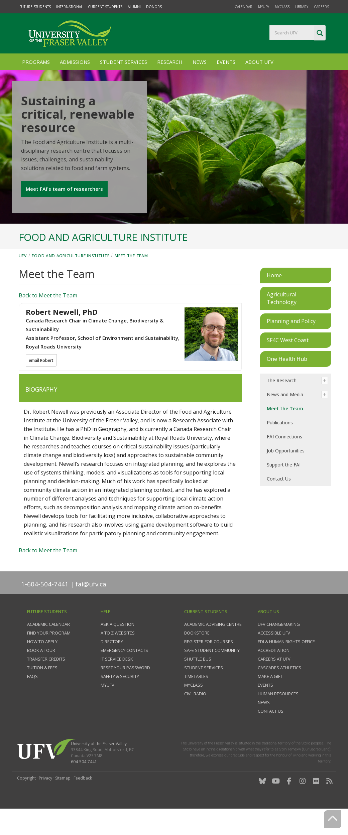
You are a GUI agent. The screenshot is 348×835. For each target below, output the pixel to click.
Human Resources (278, 717)
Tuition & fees (42, 691)
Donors (154, 6)
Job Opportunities (286, 473)
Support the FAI (284, 487)
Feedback (83, 801)
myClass (282, 6)
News (200, 61)
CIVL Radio (195, 717)
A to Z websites (118, 656)
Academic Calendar (48, 647)
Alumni (134, 6)
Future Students (35, 6)
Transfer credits (46, 682)
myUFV (263, 6)
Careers (321, 6)
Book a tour (41, 673)
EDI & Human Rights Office (286, 665)
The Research (282, 403)
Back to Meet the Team (48, 317)
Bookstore (197, 656)
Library (301, 6)
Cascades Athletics (279, 691)
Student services (203, 691)
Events (226, 61)
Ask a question (117, 647)
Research (170, 61)
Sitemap (63, 801)
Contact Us (279, 501)
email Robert (42, 384)
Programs (36, 61)
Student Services (123, 61)
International (69, 6)
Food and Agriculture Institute (70, 278)
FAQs (32, 699)
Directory (112, 665)
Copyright (26, 801)
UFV (23, 278)
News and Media (285, 417)
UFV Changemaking (279, 647)
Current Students (105, 6)
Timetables (196, 699)
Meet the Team (131, 278)
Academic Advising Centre (213, 647)
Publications (280, 445)
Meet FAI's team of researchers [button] (65, 201)
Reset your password (125, 691)
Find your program (49, 656)
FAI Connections (284, 459)
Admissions (75, 61)
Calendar (243, 6)
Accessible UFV (274, 656)
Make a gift (270, 699)
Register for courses (208, 665)
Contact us (270, 734)
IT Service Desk (117, 682)
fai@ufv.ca (91, 606)
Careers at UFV (274, 682)
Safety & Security (120, 699)
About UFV (259, 61)
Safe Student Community (212, 673)
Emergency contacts (124, 673)
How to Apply (42, 665)
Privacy (45, 801)
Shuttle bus (197, 682)
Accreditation (273, 673)
